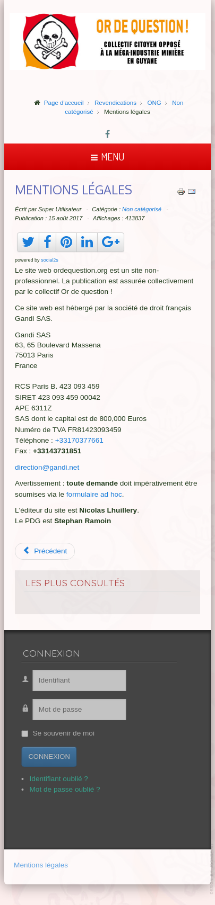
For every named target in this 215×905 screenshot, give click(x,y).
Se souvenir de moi (58, 733)
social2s (49, 260)
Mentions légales (41, 866)
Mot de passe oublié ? (59, 789)
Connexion (44, 756)
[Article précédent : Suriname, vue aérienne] (45, 551)
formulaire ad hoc (94, 494)
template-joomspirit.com (212, 868)
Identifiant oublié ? (53, 779)
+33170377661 (79, 440)
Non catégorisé (141, 209)
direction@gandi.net (47, 467)
